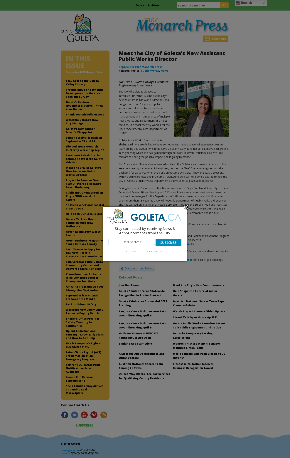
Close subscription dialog (186, 207)
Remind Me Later (155, 251)
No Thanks (131, 251)
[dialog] (145, 234)
